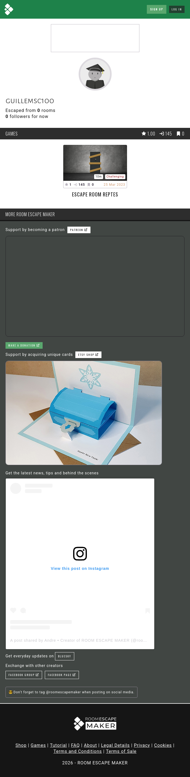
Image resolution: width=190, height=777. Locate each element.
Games (38, 745)
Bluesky (64, 656)
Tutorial (58, 745)
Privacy (142, 745)
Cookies (163, 745)
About (90, 745)
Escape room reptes (95, 194)
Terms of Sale (121, 751)
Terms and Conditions (77, 751)
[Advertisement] (95, 38)
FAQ (75, 745)
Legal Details (115, 745)
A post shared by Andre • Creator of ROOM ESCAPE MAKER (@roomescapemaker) (92, 640)
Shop (20, 745)
